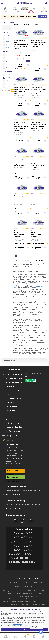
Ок (24, 629)
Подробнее (42, 16)
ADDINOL (8, 74)
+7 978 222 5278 (17, 624)
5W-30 (7, 44)
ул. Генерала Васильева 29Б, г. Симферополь (13, 411)
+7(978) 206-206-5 (14, 494)
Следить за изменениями (13, 477)
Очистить (7, 90)
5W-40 (7, 47)
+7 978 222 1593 (26, 625)
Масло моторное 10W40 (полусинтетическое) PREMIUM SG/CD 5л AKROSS (38, 163)
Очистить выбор (7, 28)
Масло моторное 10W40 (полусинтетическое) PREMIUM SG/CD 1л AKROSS (21, 44)
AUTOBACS (8, 86)
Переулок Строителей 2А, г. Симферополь (13, 390)
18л (6, 67)
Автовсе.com (33, 578)
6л (6, 64)
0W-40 (7, 35)
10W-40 (7, 38)
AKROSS (8, 77)
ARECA (7, 83)
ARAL (7, 80)
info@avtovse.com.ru (14, 436)
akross (5, 26)
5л (6, 61)
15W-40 (7, 41)
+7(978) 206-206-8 (14, 509)
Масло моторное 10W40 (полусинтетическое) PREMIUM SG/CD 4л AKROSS (21, 126)
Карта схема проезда (12, 471)
